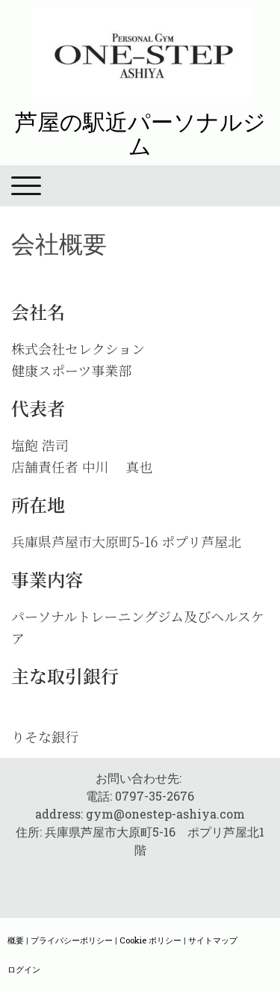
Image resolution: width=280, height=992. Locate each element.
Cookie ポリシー (150, 940)
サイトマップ (212, 940)
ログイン (23, 969)
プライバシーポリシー (72, 940)
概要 (15, 940)
